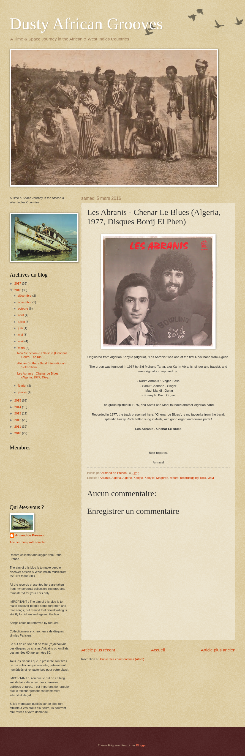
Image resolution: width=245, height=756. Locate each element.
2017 (18, 283)
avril (21, 341)
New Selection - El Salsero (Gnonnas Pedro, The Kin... (42, 354)
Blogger (141, 745)
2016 (18, 290)
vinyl (211, 477)
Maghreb (162, 477)
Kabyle (138, 477)
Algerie (127, 477)
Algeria (116, 477)
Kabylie (149, 477)
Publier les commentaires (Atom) (122, 659)
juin (20, 328)
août (21, 315)
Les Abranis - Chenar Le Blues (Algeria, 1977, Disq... (38, 375)
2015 (18, 400)
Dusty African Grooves (86, 24)
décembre (25, 295)
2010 (18, 433)
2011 (18, 426)
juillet (22, 321)
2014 (18, 407)
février (22, 385)
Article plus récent (98, 650)
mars (22, 348)
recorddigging (189, 477)
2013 (18, 413)
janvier (23, 392)
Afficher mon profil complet (27, 542)
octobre (23, 308)
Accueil (158, 650)
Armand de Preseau (29, 535)
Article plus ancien (218, 650)
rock (203, 477)
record (174, 477)
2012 (18, 420)
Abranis (105, 477)
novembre (25, 302)
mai (21, 334)
